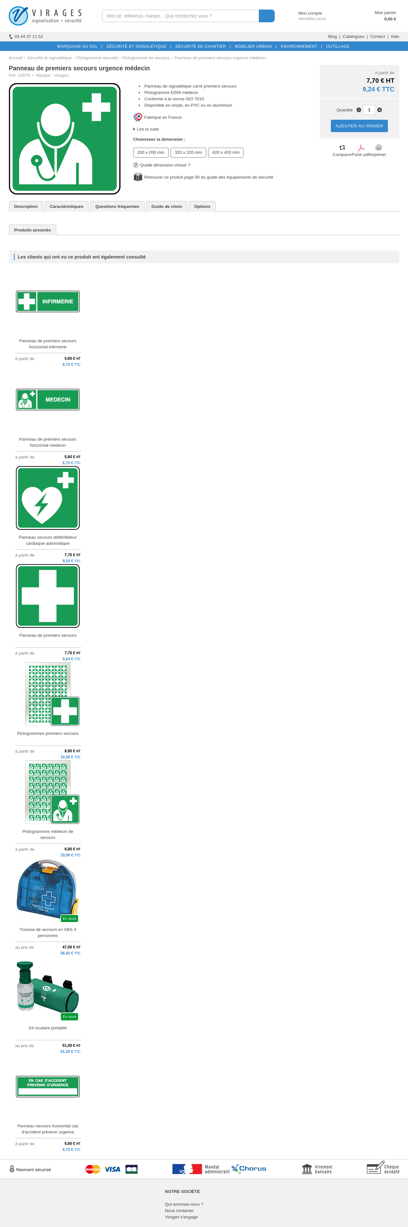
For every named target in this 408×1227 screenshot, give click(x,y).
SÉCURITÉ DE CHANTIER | (202, 46)
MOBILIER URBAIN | (254, 46)
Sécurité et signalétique (49, 57)
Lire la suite (148, 129)
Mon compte (304, 13)
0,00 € (390, 19)
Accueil (16, 57)
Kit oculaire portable (48, 1027)
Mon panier (385, 12)
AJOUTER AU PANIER (359, 126)
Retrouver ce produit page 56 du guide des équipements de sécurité (208, 177)
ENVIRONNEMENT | (300, 46)
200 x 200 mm (150, 152)
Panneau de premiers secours (47, 635)
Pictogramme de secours (146, 57)
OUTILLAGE (337, 46)
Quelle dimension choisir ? (162, 165)
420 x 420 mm (225, 152)
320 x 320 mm (188, 152)
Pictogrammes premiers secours (48, 733)
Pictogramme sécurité (97, 57)
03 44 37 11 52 (26, 36)
